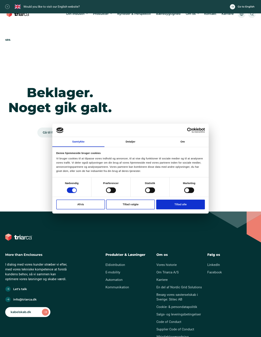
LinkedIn (213, 265)
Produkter (101, 13)
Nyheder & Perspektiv (134, 13)
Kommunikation (117, 287)
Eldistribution (115, 265)
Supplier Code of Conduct (175, 329)
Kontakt (210, 13)
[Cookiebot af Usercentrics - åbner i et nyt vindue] (189, 130)
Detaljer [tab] (130, 141)
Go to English (246, 6)
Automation (114, 280)
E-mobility (112, 272)
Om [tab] (182, 141)
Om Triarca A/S (167, 272)
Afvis (80, 204)
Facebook (214, 272)
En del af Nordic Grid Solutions (179, 287)
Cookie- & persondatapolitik (176, 307)
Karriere (228, 13)
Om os (191, 13)
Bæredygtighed (168, 13)
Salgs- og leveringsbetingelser (178, 314)
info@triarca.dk (25, 299)
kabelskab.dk (21, 312)
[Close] (7, 7)
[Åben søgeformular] (252, 14)
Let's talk (20, 289)
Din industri (75, 13)
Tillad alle (180, 204)
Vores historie (166, 265)
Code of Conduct (168, 322)
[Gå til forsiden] (18, 14)
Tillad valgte (130, 204)
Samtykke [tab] (78, 141)
